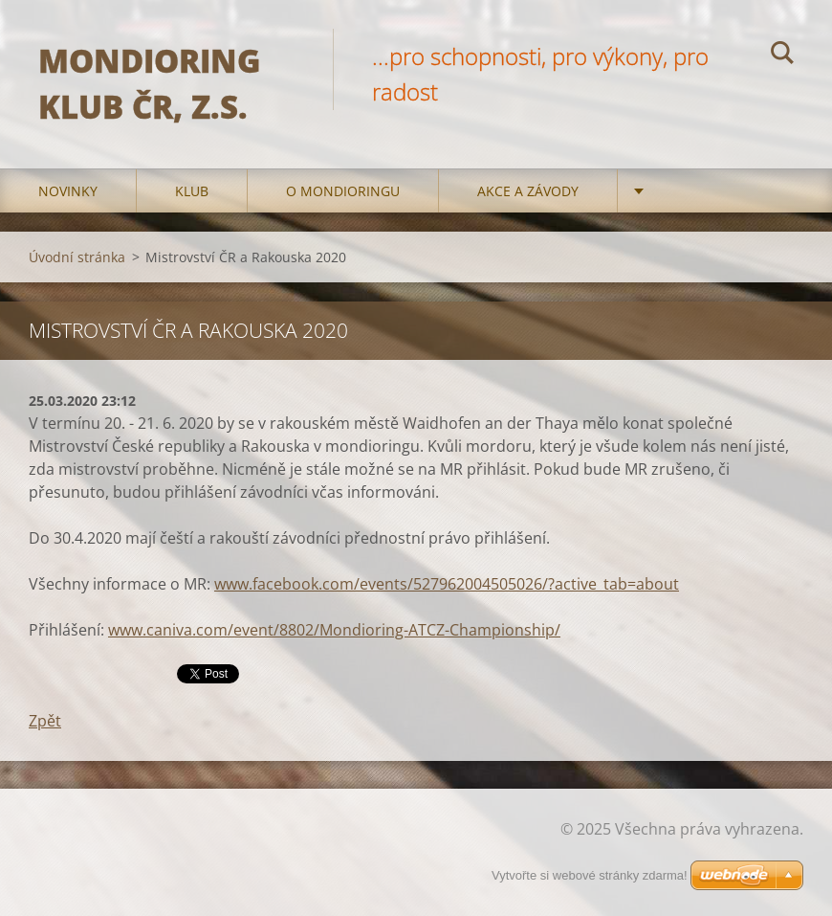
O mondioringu (343, 191)
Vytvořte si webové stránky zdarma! (590, 875)
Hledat (782, 55)
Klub (191, 191)
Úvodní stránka (77, 257)
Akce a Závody (528, 191)
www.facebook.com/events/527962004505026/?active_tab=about (446, 583)
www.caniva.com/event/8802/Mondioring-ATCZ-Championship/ (334, 629)
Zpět (45, 720)
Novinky (68, 191)
